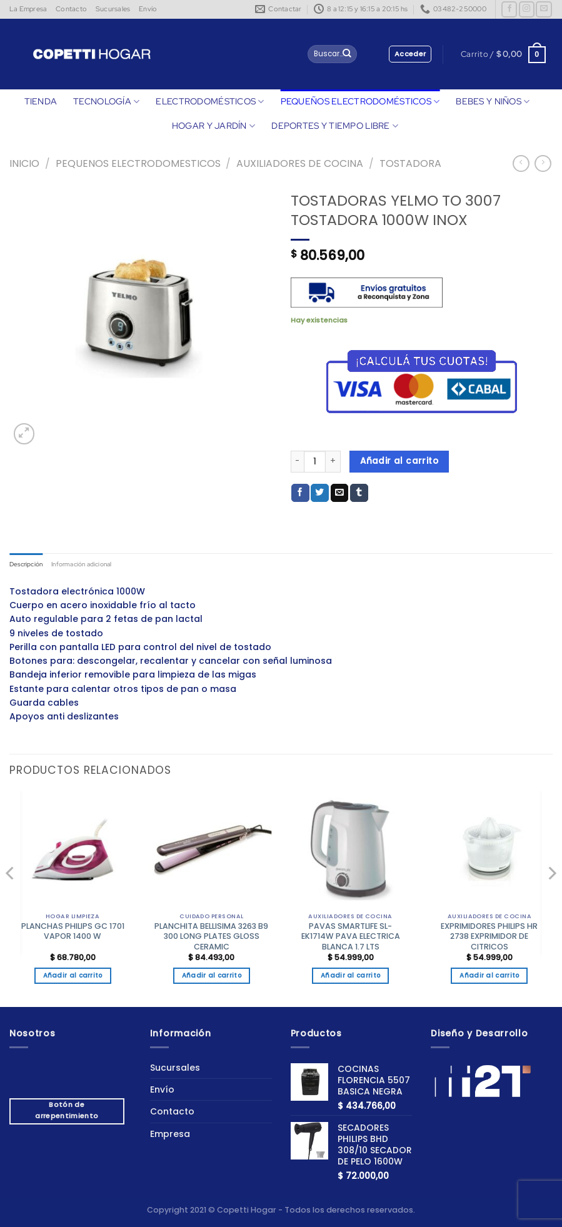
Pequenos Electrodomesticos (138, 163)
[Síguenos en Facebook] (509, 9)
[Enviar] (347, 54)
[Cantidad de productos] (315, 462)
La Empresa (28, 8)
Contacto (71, 8)
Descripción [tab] (28, 564)
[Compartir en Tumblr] (359, 493)
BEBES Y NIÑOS (492, 102)
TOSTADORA (410, 163)
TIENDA (41, 101)
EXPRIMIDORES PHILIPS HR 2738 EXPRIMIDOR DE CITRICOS (489, 938)
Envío (148, 8)
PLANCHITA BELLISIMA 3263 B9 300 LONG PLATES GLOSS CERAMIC (211, 938)
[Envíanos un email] (543, 9)
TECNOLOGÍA (106, 102)
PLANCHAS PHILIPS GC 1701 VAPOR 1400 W (72, 933)
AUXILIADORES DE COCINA (299, 163)
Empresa (170, 1134)
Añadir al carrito (399, 461)
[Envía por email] (340, 493)
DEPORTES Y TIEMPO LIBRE (334, 126)
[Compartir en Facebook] (300, 493)
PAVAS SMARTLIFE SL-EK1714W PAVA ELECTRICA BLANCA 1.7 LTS (350, 938)
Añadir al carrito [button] (73, 976)
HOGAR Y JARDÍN (213, 126)
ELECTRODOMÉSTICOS (210, 102)
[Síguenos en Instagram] (526, 9)
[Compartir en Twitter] (320, 493)
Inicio (24, 163)
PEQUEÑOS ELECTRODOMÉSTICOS (360, 102)
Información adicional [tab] (90, 564)
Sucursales (113, 8)
